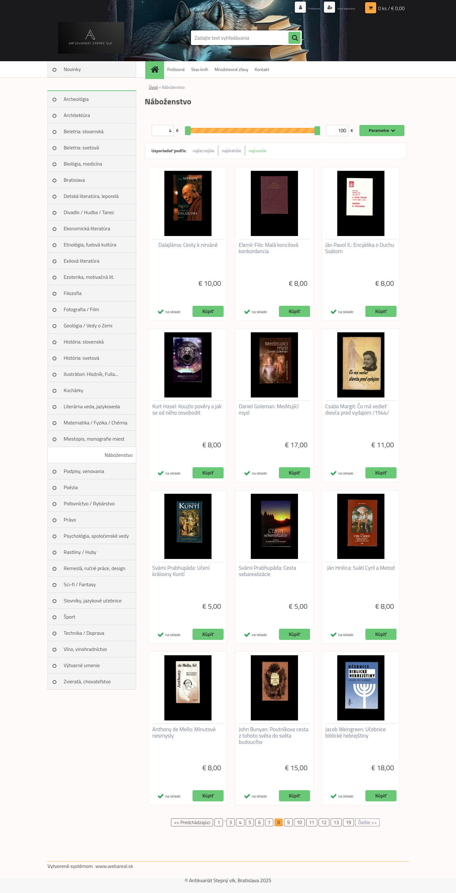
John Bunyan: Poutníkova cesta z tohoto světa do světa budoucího (273, 735)
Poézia (71, 487)
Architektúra (77, 115)
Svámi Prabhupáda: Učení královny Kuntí (181, 571)
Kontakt (262, 69)
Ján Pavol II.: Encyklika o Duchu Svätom (359, 248)
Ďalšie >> (367, 822)
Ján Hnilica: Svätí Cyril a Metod (361, 568)
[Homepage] (156, 69)
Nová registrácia (339, 7)
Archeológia (76, 99)
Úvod (153, 87)
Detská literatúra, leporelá (91, 196)
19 (348, 822)
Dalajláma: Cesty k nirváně (188, 245)
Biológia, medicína (83, 163)
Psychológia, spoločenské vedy (96, 536)
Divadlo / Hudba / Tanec (89, 212)
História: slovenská (84, 341)
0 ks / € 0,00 (391, 8)
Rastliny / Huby (80, 552)
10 (299, 822)
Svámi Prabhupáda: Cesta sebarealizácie (267, 571)
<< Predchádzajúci (192, 822)
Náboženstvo (118, 455)
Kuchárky (73, 390)
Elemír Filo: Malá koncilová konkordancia (268, 248)
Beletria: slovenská (84, 131)
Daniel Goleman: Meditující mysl (269, 409)
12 (324, 822)
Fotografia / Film (81, 309)
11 (311, 822)
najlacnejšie (203, 150)
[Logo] (91, 38)
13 (336, 822)
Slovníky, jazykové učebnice (93, 600)
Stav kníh (199, 69)
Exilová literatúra (81, 261)
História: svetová (81, 358)
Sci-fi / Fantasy (80, 584)
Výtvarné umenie (82, 665)
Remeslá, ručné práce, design (94, 568)
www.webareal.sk (114, 866)
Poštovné (176, 69)
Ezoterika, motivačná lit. (89, 277)
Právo (70, 519)
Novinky (72, 69)
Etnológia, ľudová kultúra (90, 244)
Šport (69, 617)
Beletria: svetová (81, 147)
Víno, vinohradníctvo (85, 649)
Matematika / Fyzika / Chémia (95, 422)
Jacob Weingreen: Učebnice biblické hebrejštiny (355, 732)
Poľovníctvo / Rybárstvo (89, 503)
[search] (294, 38)
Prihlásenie (297, 7)
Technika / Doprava (84, 633)
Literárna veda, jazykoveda (92, 406)
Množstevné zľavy (231, 69)
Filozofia (73, 293)
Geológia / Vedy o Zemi (88, 325)
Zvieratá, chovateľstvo (87, 681)
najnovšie (258, 150)
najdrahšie (231, 150)
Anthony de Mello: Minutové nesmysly (184, 732)
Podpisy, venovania (84, 471)
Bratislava (74, 180)
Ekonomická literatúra (87, 228)
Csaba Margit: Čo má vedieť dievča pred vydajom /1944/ (357, 409)
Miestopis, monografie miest (94, 439)
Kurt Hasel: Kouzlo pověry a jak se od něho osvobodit (187, 409)
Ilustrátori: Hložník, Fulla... (91, 374)
